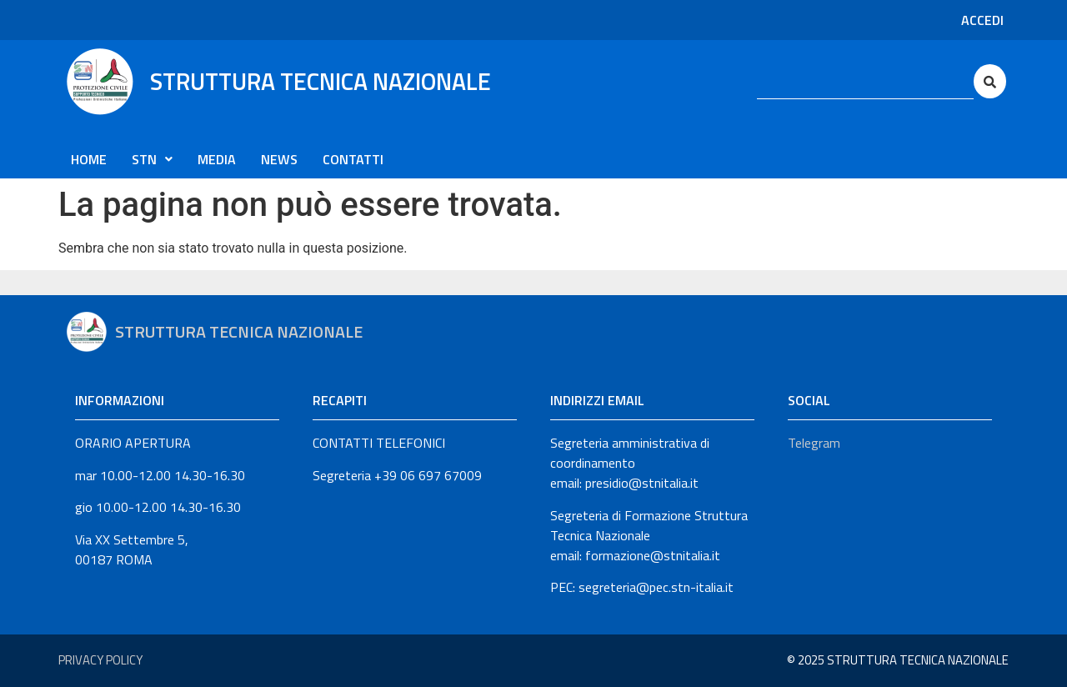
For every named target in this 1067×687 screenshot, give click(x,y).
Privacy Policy (100, 659)
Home (89, 159)
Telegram (814, 443)
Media (217, 159)
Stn (152, 159)
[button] (152, 159)
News (279, 159)
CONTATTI (353, 159)
